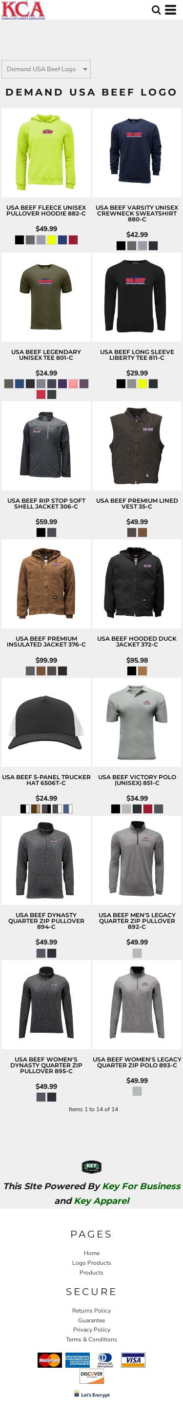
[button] (156, 10)
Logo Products (91, 1263)
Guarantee (91, 1320)
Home (92, 1253)
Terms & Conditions (91, 1339)
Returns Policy (91, 1311)
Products (91, 1273)
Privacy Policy (91, 1330)
